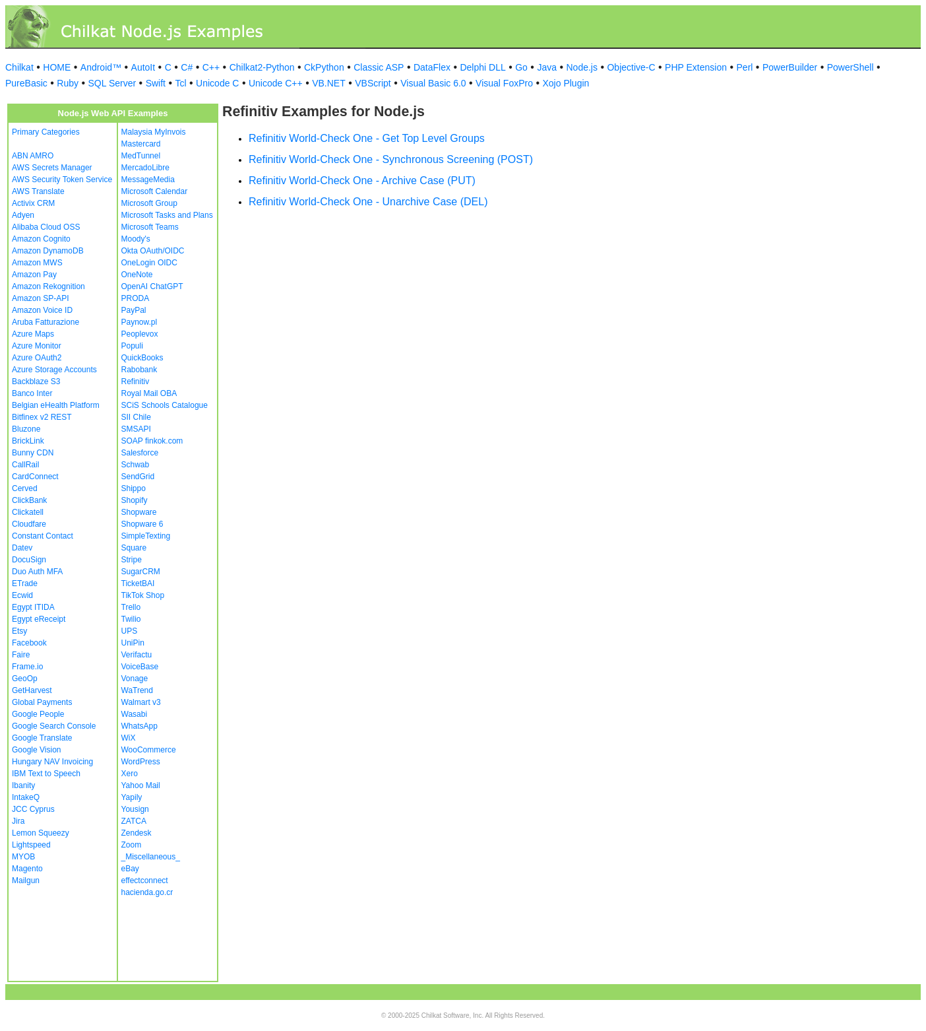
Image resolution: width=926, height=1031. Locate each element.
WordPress (140, 761)
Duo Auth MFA (37, 571)
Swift (156, 83)
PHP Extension (696, 67)
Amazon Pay (34, 274)
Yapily (131, 797)
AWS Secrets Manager (52, 167)
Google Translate (42, 738)
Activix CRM (33, 203)
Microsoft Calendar (154, 191)
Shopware (139, 512)
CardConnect (35, 476)
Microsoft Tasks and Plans (167, 215)
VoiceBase (140, 666)
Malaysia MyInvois (153, 132)
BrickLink (28, 441)
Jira (18, 821)
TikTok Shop (143, 595)
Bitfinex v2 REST (42, 417)
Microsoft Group (149, 203)
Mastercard (141, 144)
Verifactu (136, 654)
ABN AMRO (32, 155)
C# (187, 67)
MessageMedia (148, 179)
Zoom (131, 844)
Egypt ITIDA (33, 607)
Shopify (134, 500)
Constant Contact (42, 536)
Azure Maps (33, 334)
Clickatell (28, 512)
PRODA (135, 298)
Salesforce (140, 452)
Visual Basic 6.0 (433, 83)
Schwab (135, 464)
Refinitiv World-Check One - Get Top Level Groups (367, 138)
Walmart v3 (141, 702)
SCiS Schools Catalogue (164, 405)
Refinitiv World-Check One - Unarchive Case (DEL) (368, 201)
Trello (131, 607)
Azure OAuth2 (36, 357)
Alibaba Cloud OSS (46, 227)
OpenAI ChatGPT (152, 286)
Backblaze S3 (36, 381)
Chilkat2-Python (262, 67)
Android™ (100, 67)
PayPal (133, 310)
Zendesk (136, 833)
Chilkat (19, 67)
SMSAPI (136, 429)
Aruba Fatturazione (45, 322)
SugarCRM (140, 571)
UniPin (132, 643)
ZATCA (133, 821)
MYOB (23, 856)
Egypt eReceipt (38, 619)
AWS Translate (38, 191)
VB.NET (329, 83)
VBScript (372, 83)
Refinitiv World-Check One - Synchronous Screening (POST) (391, 159)
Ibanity (23, 785)
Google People (38, 714)
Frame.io (27, 666)
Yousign (135, 809)
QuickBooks (142, 357)
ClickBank (29, 500)
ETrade (25, 583)
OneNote (137, 274)
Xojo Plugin (566, 83)
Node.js (582, 67)
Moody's (135, 239)
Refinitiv (135, 381)
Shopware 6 (142, 524)
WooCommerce (148, 749)
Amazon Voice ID (42, 310)
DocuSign (29, 559)
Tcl (180, 83)
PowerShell (850, 67)
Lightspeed (31, 844)
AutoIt (143, 67)
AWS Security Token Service (62, 179)
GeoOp (25, 678)
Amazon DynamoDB (48, 250)
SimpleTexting (146, 536)
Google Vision (36, 749)
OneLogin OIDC (149, 262)
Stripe (131, 559)
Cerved (25, 488)
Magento (27, 868)
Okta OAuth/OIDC (153, 250)
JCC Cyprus (33, 809)
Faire (21, 654)
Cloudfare (29, 524)
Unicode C (217, 83)
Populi (132, 345)
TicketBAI (138, 583)
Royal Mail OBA (149, 393)
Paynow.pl (139, 322)
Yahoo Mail (140, 785)
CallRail (25, 464)
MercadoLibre (145, 167)
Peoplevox (139, 334)
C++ (211, 67)
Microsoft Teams (150, 227)
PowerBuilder (789, 67)
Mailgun (26, 880)
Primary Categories (46, 132)
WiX (128, 738)
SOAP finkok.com (152, 441)
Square (134, 547)
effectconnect (144, 880)
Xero (129, 773)
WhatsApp (139, 726)
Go (521, 67)
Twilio (131, 619)
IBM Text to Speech (46, 773)
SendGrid (138, 476)
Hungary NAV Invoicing (52, 761)
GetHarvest (32, 690)
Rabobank (139, 369)
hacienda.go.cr (147, 892)
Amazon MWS (37, 262)
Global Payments (42, 702)
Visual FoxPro (504, 83)
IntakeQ (26, 797)
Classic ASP (379, 67)
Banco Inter (32, 393)
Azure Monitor (36, 345)
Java (547, 67)
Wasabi (134, 714)
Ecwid (22, 595)
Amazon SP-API (40, 298)
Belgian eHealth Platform (56, 405)
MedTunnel (141, 155)
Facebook (29, 643)
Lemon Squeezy (40, 833)
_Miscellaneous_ (150, 856)
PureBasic (26, 83)
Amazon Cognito (41, 239)
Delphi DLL (482, 67)
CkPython (324, 67)
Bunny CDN (32, 452)
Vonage (134, 678)
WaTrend (137, 690)
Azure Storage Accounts (54, 369)
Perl (745, 67)
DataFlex (432, 67)
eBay (130, 868)
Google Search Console (54, 726)
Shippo (133, 488)
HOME (57, 67)
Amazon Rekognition (48, 286)
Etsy (19, 631)
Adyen (23, 215)
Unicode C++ (276, 83)
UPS (129, 631)
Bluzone (26, 429)
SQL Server (112, 83)
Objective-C (631, 67)
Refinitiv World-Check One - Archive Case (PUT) (362, 180)
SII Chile (136, 417)
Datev (22, 547)
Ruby (67, 83)
